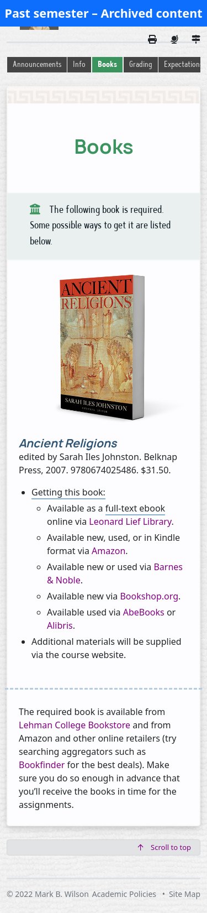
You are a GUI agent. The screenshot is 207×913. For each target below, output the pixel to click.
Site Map (184, 894)
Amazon (108, 551)
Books (107, 65)
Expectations (183, 65)
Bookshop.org (149, 596)
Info (79, 65)
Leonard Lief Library (130, 521)
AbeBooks (143, 612)
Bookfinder (42, 765)
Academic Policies (124, 894)
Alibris (60, 625)
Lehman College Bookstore (74, 725)
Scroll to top (164, 847)
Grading (140, 65)
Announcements (37, 65)
